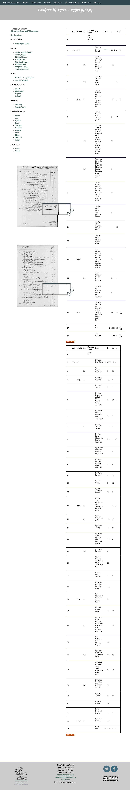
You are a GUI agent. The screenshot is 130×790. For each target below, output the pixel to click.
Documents (37, 2)
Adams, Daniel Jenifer (23, 52)
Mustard (18, 137)
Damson (18, 130)
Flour (17, 135)
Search (48, 2)
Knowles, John (20, 64)
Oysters (18, 121)
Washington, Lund (22, 44)
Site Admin (65, 780)
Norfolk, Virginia (21, 80)
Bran (17, 133)
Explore (59, 2)
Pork (17, 123)
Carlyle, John (20, 59)
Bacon (17, 116)
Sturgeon (18, 125)
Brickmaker (19, 91)
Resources (87, 2)
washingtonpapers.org (65, 775)
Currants (18, 128)
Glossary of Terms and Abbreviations (24, 31)
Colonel (18, 96)
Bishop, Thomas (21, 57)
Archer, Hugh (20, 55)
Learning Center (73, 2)
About (26, 2)
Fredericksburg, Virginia (24, 78)
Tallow (17, 140)
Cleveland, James (21, 62)
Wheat (17, 151)
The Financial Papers (12, 2)
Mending (18, 105)
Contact (98, 2)
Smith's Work (20, 107)
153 (105, 49)
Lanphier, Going (21, 67)
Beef (16, 118)
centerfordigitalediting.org (65, 777)
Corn (17, 148)
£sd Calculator (16, 35)
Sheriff (17, 89)
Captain (18, 94)
